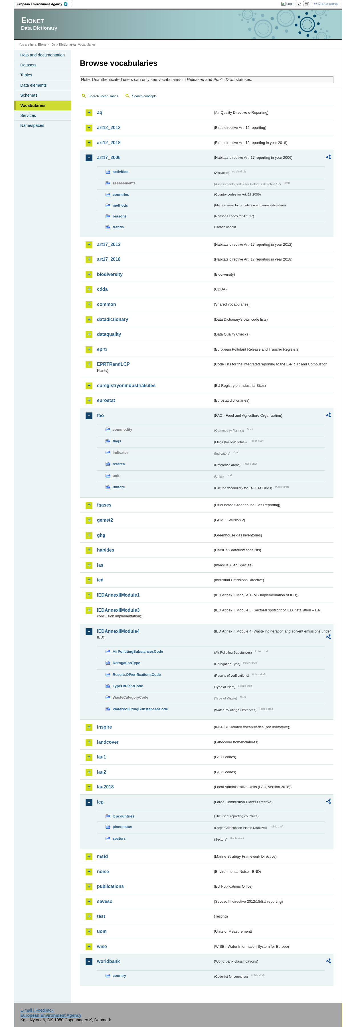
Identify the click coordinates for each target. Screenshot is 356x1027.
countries (121, 194)
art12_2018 (109, 142)
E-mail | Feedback (36, 1010)
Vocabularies (33, 105)
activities (120, 172)
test (101, 916)
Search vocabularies (103, 96)
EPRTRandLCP (113, 364)
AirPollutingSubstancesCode (138, 651)
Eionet (42, 44)
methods (120, 205)
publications (110, 886)
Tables (26, 75)
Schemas (28, 95)
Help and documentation (42, 55)
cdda (102, 289)
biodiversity (110, 274)
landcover (108, 742)
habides (105, 550)
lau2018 (105, 786)
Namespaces (32, 125)
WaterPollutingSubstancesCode (140, 709)
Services (28, 115)
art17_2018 (109, 259)
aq (99, 112)
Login (290, 3)
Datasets (28, 65)
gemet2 (105, 520)
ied (100, 579)
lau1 (101, 757)
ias (100, 565)
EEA (44, 4)
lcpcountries (123, 816)
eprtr (102, 349)
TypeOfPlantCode (128, 686)
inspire (104, 727)
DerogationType (126, 663)
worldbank (108, 961)
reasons (120, 216)
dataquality (109, 334)
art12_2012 (109, 127)
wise (102, 946)
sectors (119, 838)
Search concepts (144, 96)
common (106, 304)
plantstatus (122, 827)
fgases (104, 505)
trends (118, 227)
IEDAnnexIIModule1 (118, 595)
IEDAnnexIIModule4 (118, 631)
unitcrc (119, 487)
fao (100, 415)
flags (117, 441)
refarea (119, 464)
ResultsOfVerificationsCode (137, 674)
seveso (104, 901)
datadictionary (112, 319)
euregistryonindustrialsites (126, 385)
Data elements (33, 85)
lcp (100, 802)
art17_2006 (109, 157)
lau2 (101, 772)
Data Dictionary (62, 44)
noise (103, 871)
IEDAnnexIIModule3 (118, 610)
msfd (102, 856)
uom (102, 931)
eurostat (106, 400)
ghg (101, 535)
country (119, 975)
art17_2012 (109, 244)
